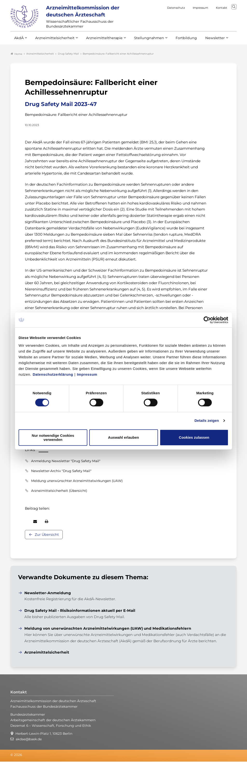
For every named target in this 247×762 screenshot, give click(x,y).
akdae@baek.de (29, 739)
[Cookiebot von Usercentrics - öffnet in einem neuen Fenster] (207, 320)
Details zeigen (206, 420)
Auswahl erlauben (123, 437)
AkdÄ (18, 40)
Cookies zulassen (194, 437)
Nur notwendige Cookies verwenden (53, 437)
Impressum (87, 374)
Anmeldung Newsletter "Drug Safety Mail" (65, 461)
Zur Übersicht (47, 535)
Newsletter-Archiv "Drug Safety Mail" (61, 471)
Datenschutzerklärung (53, 374)
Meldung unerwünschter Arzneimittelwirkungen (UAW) (77, 481)
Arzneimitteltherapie (100, 40)
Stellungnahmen (142, 40)
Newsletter (205, 40)
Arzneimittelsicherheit (53, 40)
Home (16, 54)
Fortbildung (178, 40)
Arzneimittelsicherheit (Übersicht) (59, 491)
